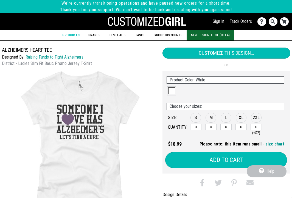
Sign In (218, 21)
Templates (117, 35)
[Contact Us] (263, 21)
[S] (195, 127)
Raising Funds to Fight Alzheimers (54, 57)
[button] (171, 90)
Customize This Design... (226, 53)
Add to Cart (226, 159)
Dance (140, 35)
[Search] (274, 21)
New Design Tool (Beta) (210, 35)
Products (71, 35)
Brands (94, 35)
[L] (226, 127)
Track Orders (241, 21)
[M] (211, 127)
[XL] (241, 127)
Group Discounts (168, 35)
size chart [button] (274, 144)
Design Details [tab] (174, 194)
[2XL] (256, 127)
